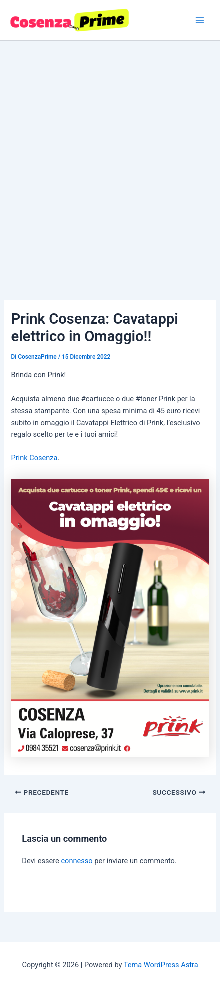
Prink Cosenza (34, 457)
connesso (76, 860)
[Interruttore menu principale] (199, 20)
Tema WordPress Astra (161, 964)
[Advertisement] (110, 156)
